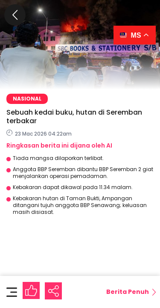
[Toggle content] (11, 291)
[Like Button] (31, 290)
